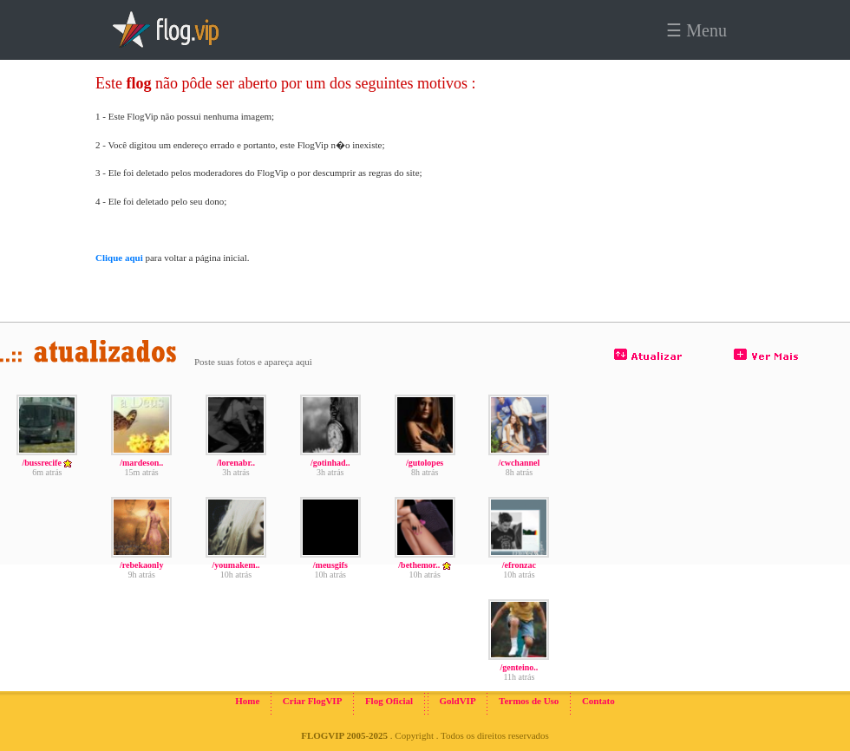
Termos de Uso (529, 700)
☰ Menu (696, 30)
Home (247, 700)
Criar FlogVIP (313, 700)
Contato (598, 700)
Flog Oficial (389, 700)
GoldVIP (457, 700)
